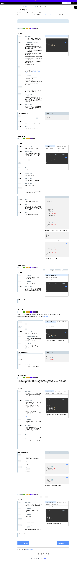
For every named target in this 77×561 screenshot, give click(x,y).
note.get (20, 312)
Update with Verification (50, 510)
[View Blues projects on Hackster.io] (48, 557)
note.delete (21, 267)
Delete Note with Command (51, 282)
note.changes (22, 136)
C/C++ (56, 39)
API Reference (27, 6)
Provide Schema (49, 393)
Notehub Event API (46, 319)
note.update (21, 495)
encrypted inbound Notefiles (35, 326)
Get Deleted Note (61, 326)
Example (47, 36)
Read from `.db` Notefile (62, 324)
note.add (20, 26)
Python (63, 39)
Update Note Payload (61, 505)
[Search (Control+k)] (66, 3)
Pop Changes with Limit (61, 146)
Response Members (23, 113)
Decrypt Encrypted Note (50, 328)
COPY (66, 42)
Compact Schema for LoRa (60, 393)
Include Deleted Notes (50, 150)
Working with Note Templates (27, 388)
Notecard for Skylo (32, 0)
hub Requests (25, 546)
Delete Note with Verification (51, 279)
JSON (49, 39)
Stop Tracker (62, 150)
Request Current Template (51, 398)
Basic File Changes (49, 148)
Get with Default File (50, 326)
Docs (22, 6)
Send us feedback (30, 552)
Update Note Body (49, 505)
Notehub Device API (47, 14)
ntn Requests (61, 546)
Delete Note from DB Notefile (52, 277)
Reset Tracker (61, 148)
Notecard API (34, 6)
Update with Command (62, 510)
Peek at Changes (49, 146)
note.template (22, 378)
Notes (42, 12)
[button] (46, 3)
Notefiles (45, 12)
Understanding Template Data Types (30, 399)
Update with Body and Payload (52, 507)
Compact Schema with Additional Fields (54, 396)
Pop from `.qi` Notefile (50, 324)
